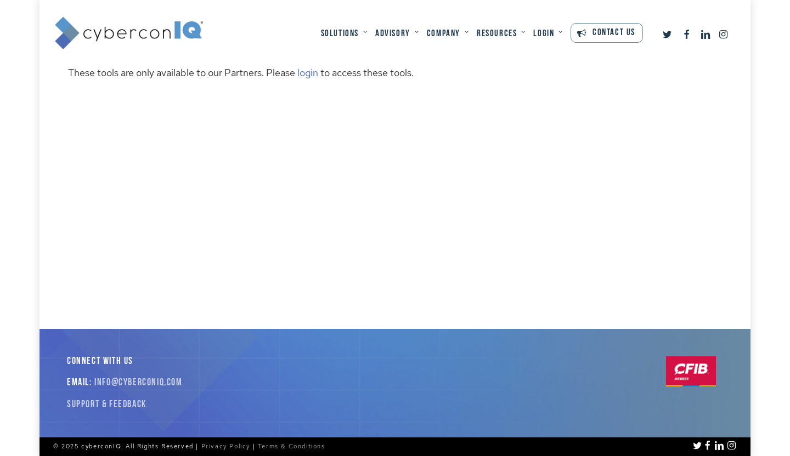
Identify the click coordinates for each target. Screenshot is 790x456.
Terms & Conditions (291, 446)
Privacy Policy (225, 446)
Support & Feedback (106, 404)
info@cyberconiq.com (138, 382)
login (307, 72)
